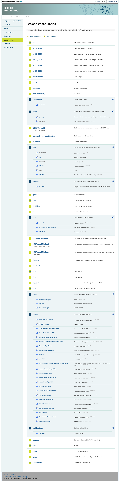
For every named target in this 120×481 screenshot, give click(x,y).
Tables (6, 28)
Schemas (7, 36)
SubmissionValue (44, 421)
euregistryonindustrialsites (44, 136)
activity (41, 117)
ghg (34, 200)
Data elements (9, 32)
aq (34, 43)
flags (40, 157)
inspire (36, 260)
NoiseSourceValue (45, 386)
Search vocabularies (35, 36)
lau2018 (36, 283)
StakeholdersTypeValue (46, 408)
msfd (35, 294)
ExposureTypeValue (45, 346)
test (34, 446)
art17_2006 (37, 60)
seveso (36, 440)
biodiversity (38, 77)
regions (41, 303)
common (36, 88)
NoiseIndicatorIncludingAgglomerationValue (53, 363)
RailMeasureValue (45, 395)
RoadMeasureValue (45, 404)
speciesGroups (44, 308)
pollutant (42, 231)
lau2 (34, 277)
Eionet (12, 17)
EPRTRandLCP (39, 128)
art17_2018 (37, 71)
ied (34, 217)
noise (35, 314)
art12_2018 (37, 54)
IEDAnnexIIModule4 (41, 252)
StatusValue (43, 412)
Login (98, 1)
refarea (41, 166)
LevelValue (42, 359)
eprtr (35, 112)
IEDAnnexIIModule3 (41, 244)
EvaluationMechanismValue (48, 337)
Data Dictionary (20, 17)
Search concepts (51, 36)
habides (36, 206)
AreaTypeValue (44, 324)
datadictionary (39, 94)
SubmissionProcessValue (47, 417)
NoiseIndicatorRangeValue (47, 369)
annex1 (41, 223)
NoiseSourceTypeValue (46, 382)
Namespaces (8, 47)
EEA (12, 1)
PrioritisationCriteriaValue (47, 391)
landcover (37, 266)
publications (38, 428)
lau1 (34, 271)
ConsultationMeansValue (47, 333)
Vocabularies (9, 40)
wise (35, 457)
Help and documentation (12, 21)
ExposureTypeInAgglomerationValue (51, 341)
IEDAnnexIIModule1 (41, 238)
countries (42, 187)
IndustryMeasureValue (46, 350)
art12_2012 (37, 48)
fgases (36, 181)
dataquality (37, 99)
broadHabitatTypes (45, 299)
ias (34, 212)
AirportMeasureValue (46, 320)
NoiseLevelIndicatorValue (47, 377)
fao (34, 147)
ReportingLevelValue (46, 399)
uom (35, 451)
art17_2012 (37, 65)
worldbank (37, 463)
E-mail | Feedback (10, 474)
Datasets (7, 24)
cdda (35, 82)
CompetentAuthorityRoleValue (49, 328)
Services (7, 44)
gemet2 (36, 195)
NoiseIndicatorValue (45, 373)
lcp (34, 288)
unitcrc (41, 174)
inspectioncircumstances (47, 227)
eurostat (36, 142)
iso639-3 (41, 354)
